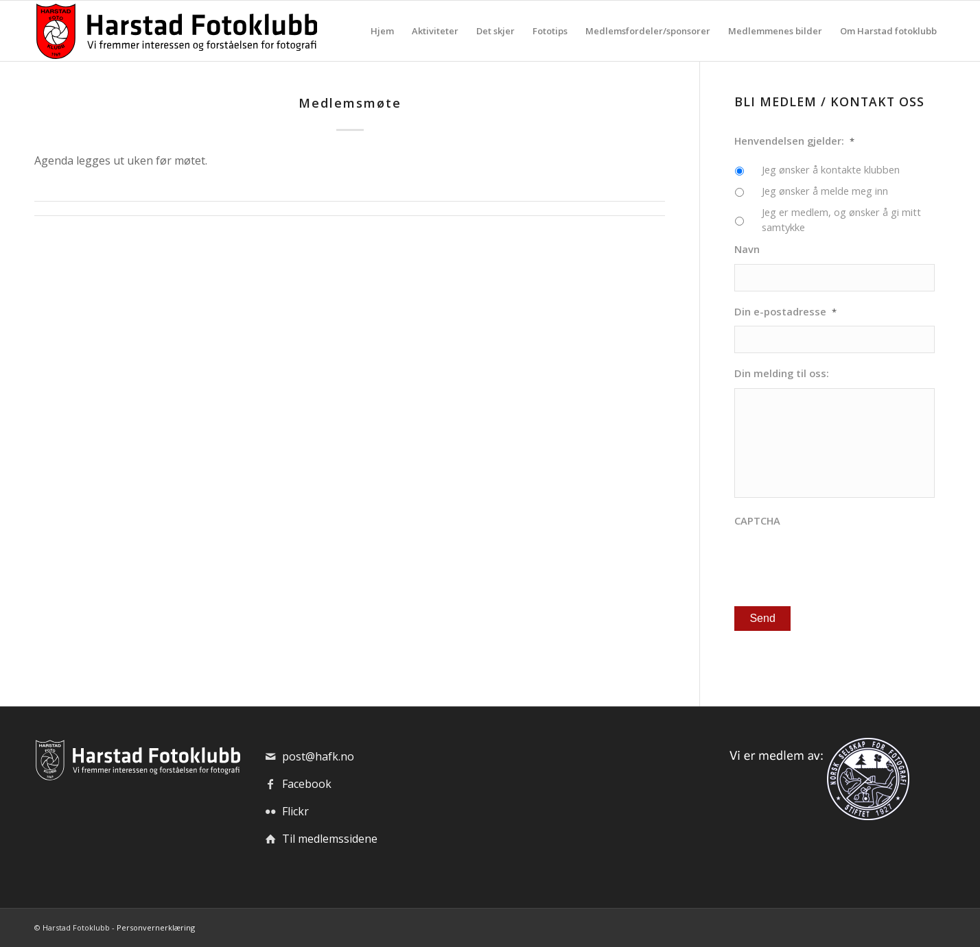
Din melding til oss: (781, 373)
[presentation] (838, 561)
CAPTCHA (757, 520)
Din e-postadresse (785, 311)
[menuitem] (382, 31)
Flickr (295, 811)
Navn (747, 249)
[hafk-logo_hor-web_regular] (175, 31)
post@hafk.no (318, 756)
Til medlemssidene (329, 838)
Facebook (306, 783)
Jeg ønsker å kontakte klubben (831, 169)
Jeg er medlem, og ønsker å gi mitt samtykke (841, 219)
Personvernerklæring (156, 927)
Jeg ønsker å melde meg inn (825, 190)
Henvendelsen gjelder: (794, 140)
